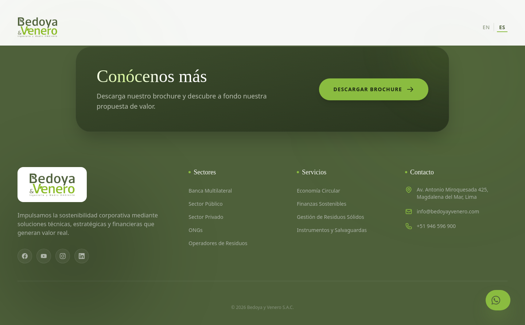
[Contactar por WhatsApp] (498, 300)
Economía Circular (318, 190)
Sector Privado (205, 216)
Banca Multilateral (210, 190)
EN (486, 27)
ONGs (195, 230)
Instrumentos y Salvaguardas (332, 230)
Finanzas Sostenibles (321, 203)
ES (502, 27)
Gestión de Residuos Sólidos (330, 216)
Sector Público (205, 203)
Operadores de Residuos (217, 243)
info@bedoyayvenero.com (448, 211)
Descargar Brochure (374, 89)
